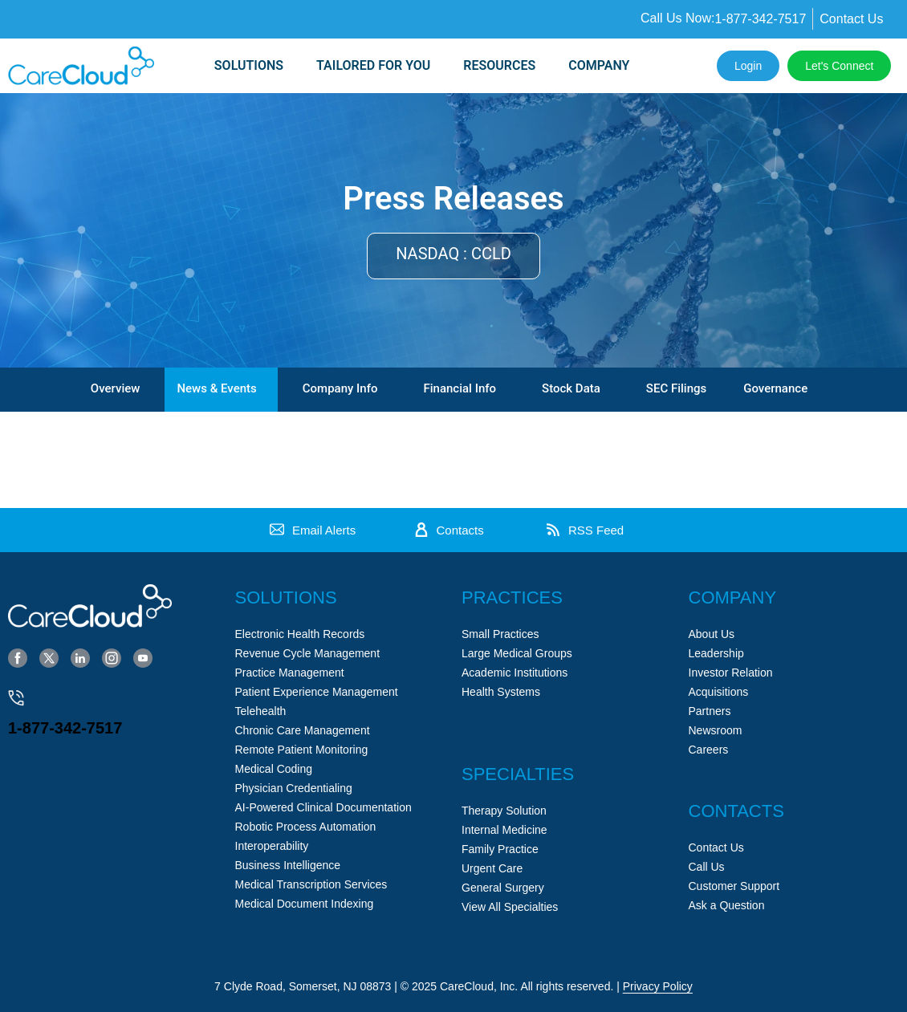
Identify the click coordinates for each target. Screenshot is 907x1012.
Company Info (340, 388)
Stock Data (571, 388)
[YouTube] (143, 657)
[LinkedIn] (80, 657)
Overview (115, 388)
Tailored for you (373, 65)
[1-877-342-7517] (16, 698)
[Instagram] (112, 657)
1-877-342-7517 (65, 728)
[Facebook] (18, 657)
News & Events (216, 388)
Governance (775, 388)
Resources (499, 65)
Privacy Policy (658, 986)
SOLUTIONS (248, 65)
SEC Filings (676, 388)
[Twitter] (49, 657)
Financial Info (459, 388)
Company (598, 65)
